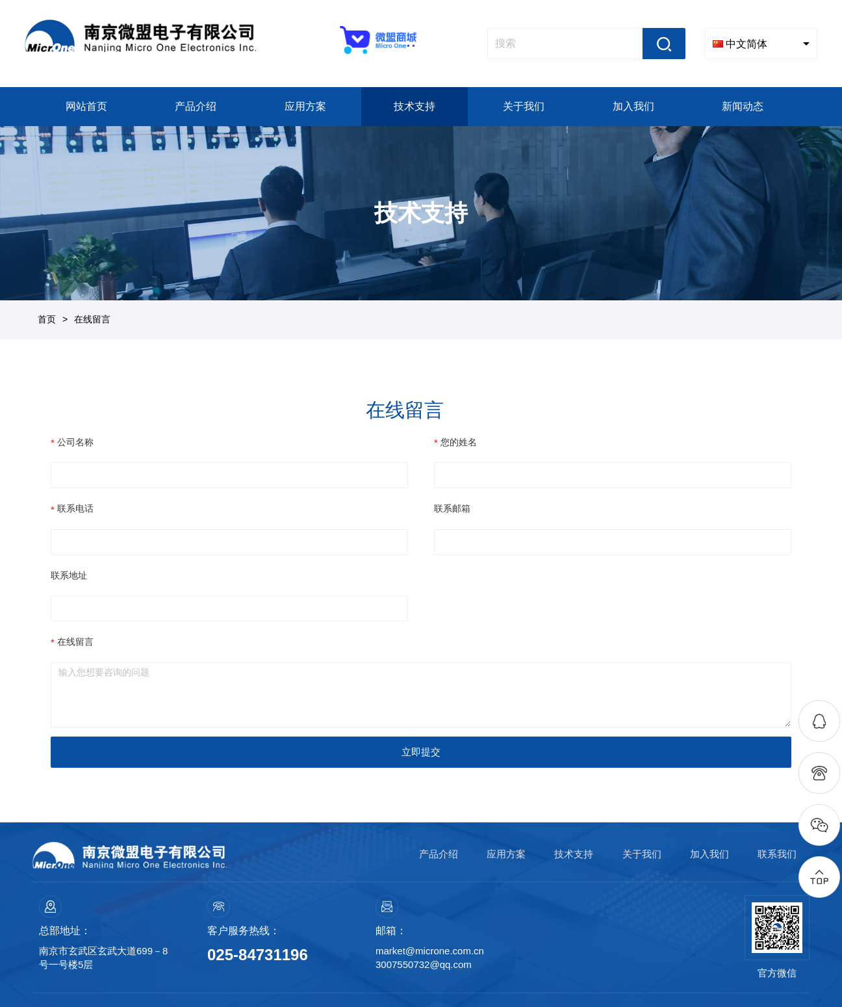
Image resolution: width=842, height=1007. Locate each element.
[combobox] (761, 43)
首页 (47, 319)
